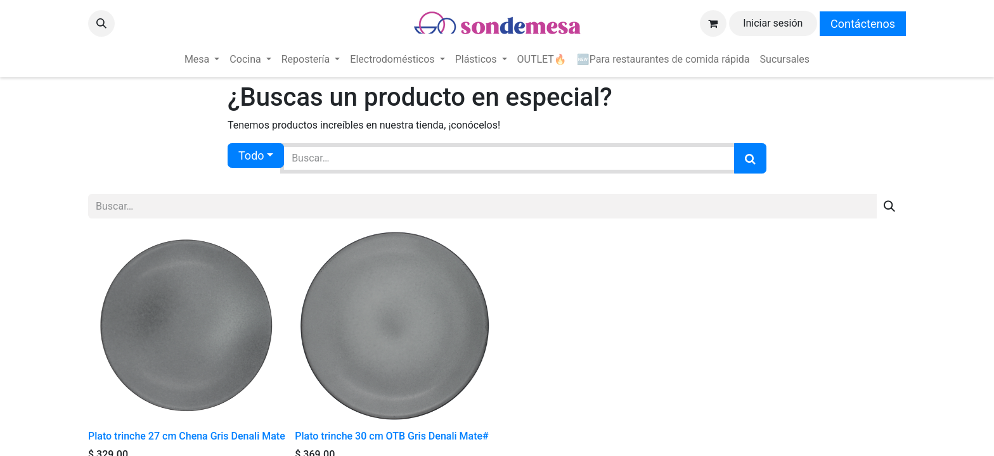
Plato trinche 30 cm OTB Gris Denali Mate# (391, 436)
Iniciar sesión (773, 23)
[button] (101, 23)
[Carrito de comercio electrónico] (713, 23)
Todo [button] (251, 155)
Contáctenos (862, 23)
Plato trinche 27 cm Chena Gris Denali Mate (186, 436)
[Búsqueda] (750, 158)
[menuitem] (201, 59)
